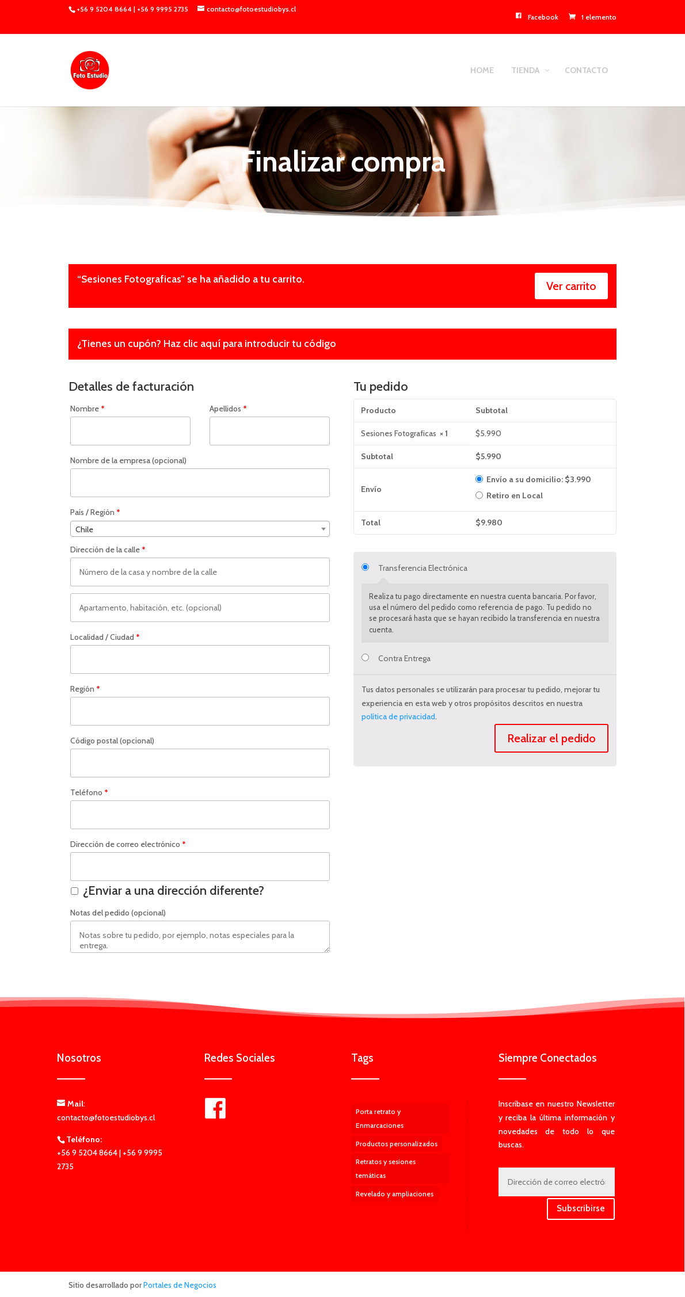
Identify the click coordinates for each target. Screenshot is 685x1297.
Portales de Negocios (179, 1285)
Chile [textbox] (84, 529)
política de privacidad (398, 716)
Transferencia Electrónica (422, 568)
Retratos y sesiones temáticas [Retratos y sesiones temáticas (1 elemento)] (386, 1168)
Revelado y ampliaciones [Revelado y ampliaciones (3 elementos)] (394, 1193)
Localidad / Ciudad (105, 637)
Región (85, 689)
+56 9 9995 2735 (162, 9)
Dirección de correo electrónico (128, 844)
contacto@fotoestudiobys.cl (106, 1117)
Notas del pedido (118, 912)
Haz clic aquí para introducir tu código (249, 343)
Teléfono (89, 792)
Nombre (87, 408)
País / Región (95, 512)
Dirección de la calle (108, 549)
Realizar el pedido (551, 738)
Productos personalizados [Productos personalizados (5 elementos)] (396, 1143)
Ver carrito (571, 286)
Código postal (112, 740)
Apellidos (228, 408)
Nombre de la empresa (128, 460)
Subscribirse (581, 1208)
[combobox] (200, 529)
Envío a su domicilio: (538, 479)
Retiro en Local (514, 495)
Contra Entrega (404, 658)
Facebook (535, 18)
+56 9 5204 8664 (105, 9)
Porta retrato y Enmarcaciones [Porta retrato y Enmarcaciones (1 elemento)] (380, 1118)
